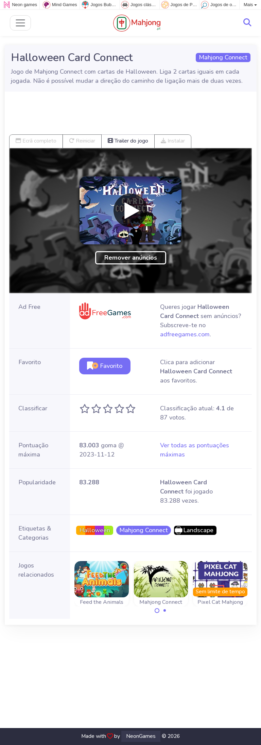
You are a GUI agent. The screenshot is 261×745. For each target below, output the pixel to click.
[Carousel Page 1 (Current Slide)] (157, 610)
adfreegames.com (185, 334)
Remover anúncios (130, 258)
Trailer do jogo (128, 141)
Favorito (104, 366)
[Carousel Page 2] (164, 610)
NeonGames (141, 736)
